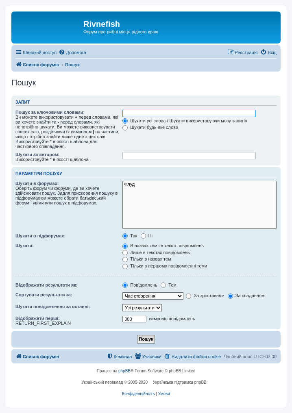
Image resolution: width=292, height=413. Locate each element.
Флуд (199, 184)
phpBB (124, 371)
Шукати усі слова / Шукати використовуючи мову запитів (184, 120)
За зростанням (205, 295)
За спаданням (246, 295)
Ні (147, 235)
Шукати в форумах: (37, 183)
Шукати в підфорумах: (40, 235)
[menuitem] (72, 52)
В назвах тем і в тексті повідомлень (163, 245)
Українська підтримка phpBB (180, 382)
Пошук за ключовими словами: (50, 112)
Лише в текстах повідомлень (156, 252)
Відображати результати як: (46, 285)
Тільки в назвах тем (146, 258)
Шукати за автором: (37, 154)
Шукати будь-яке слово (150, 127)
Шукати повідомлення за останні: (52, 306)
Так (129, 235)
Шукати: (24, 245)
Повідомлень (139, 285)
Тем (169, 285)
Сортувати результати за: (43, 294)
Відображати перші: (37, 318)
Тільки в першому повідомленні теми (164, 265)
